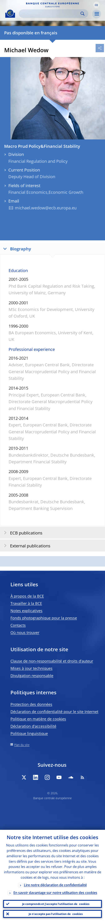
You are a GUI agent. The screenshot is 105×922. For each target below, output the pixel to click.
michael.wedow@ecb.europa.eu (46, 208)
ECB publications (21, 533)
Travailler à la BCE (26, 603)
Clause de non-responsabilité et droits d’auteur (51, 661)
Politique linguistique (29, 733)
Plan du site (21, 745)
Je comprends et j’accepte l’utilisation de (55, 904)
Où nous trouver (24, 632)
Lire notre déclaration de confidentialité (55, 885)
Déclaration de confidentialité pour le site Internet (54, 711)
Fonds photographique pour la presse (43, 617)
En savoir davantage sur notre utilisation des (55, 892)
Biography (16, 249)
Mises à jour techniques (31, 668)
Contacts (18, 625)
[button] (96, 5)
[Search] (50, 13)
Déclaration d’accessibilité (33, 726)
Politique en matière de (38, 718)
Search (82, 13)
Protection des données (31, 704)
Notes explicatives (26, 610)
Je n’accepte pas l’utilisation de (56, 914)
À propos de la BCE (27, 596)
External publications (25, 546)
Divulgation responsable (31, 675)
